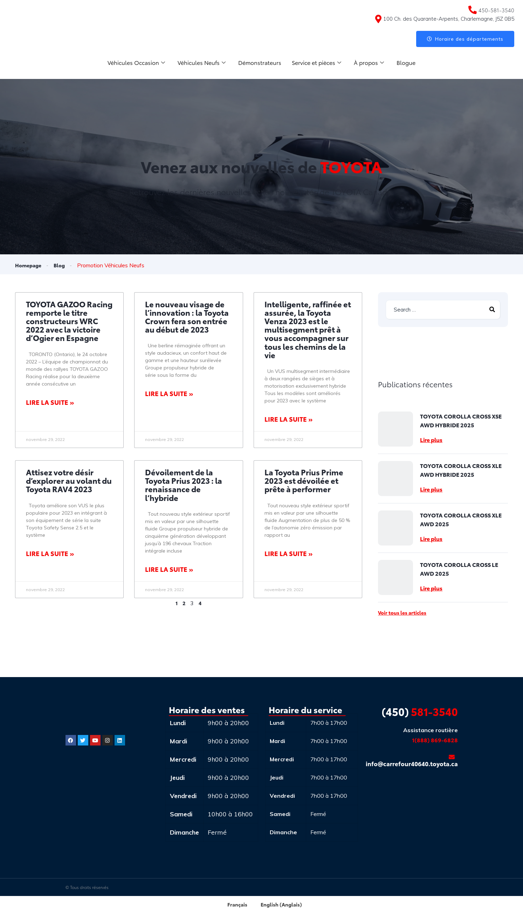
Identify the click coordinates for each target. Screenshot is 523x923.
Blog (63, 265)
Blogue (412, 62)
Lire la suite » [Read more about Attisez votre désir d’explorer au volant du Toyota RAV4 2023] (50, 553)
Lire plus (431, 440)
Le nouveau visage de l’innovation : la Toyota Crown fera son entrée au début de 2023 (187, 317)
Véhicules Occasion (131, 62)
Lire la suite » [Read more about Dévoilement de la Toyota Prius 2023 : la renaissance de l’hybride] (169, 569)
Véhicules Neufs (199, 62)
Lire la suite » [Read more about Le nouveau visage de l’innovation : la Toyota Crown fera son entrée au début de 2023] (169, 393)
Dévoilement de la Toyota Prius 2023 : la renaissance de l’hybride (183, 485)
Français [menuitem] (235, 905)
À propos (374, 62)
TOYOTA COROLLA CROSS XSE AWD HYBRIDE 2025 (461, 421)
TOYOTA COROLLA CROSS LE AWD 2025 (459, 569)
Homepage (29, 265)
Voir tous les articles (402, 613)
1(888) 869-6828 (435, 740)
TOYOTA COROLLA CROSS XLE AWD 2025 (461, 519)
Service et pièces (319, 62)
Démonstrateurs (259, 62)
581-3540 (419, 712)
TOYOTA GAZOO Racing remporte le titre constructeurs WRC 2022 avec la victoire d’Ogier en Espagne (69, 321)
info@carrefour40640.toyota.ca (412, 761)
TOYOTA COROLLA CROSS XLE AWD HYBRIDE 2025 (461, 470)
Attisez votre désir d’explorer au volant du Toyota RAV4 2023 (69, 481)
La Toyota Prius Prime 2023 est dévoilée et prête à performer (303, 481)
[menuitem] (232, 904)
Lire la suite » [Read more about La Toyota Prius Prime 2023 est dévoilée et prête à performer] (288, 553)
